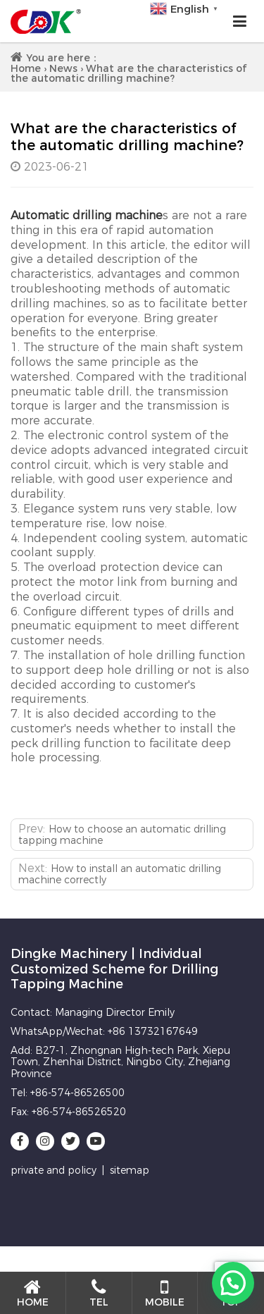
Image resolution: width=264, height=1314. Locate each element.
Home (26, 68)
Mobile (165, 1293)
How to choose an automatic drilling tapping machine (122, 835)
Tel (99, 1293)
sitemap (129, 1170)
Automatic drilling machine (87, 215)
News (63, 68)
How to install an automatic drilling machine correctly (119, 874)
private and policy (53, 1170)
